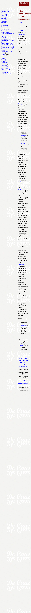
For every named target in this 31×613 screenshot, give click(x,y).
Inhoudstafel (23, 358)
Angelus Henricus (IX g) (7, 10)
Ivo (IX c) (3, 36)
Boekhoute (21, 182)
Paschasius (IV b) (5, 62)
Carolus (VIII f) (5, 24)
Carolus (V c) (4, 18)
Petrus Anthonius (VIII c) (7, 69)
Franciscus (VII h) (5, 32)
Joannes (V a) (4, 42)
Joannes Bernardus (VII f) (7, 47)
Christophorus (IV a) (6, 28)
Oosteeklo (21, 190)
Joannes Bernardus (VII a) (7, 46)
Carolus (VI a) (4, 20)
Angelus (3, 9)
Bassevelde (23, 42)
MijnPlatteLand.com (23, 383)
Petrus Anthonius (5, 71)
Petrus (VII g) (4, 67)
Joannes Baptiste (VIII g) (7, 45)
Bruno (2, 13)
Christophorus (4, 25)
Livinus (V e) (4, 60)
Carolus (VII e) (4, 21)
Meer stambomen (23, 365)
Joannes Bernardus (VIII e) (7, 49)
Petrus (3, 64)
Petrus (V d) (4, 65)
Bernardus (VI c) (5, 11)
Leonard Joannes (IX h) (6, 51)
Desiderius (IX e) (5, 29)
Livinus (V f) (4, 61)
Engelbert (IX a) (5, 31)
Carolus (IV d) (4, 17)
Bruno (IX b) (4, 14)
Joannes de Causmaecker (24, 144)
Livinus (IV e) (4, 57)
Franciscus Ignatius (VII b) (7, 33)
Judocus (3, 50)
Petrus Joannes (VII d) (6, 74)
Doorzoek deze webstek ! (23, 361)
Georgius (3, 35)
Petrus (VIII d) (4, 68)
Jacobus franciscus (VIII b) (7, 40)
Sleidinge (22, 34)
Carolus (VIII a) (5, 22)
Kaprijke (21, 30)
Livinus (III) (4, 56)
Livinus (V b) (4, 58)
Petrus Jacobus (4, 72)
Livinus (22, 23)
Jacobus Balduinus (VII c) (7, 39)
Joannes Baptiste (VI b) (6, 43)
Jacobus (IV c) (4, 38)
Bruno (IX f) (4, 16)
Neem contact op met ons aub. (23, 379)
